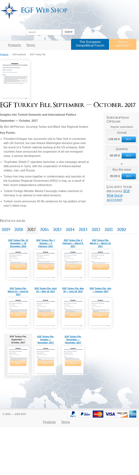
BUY (129, 139)
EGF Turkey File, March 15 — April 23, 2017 (18, 291)
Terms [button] (30, 45)
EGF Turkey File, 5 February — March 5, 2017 (73, 243)
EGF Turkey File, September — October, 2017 (18, 339)
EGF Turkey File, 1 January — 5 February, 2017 (45, 243)
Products (14, 45)
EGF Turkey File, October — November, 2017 (45, 339)
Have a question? (123, 43)
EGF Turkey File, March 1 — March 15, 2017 (100, 243)
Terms (65, 422)
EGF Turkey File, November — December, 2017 (73, 339)
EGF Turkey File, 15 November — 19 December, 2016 (18, 243)
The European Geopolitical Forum (90, 43)
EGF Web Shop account (118, 196)
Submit (69, 31)
